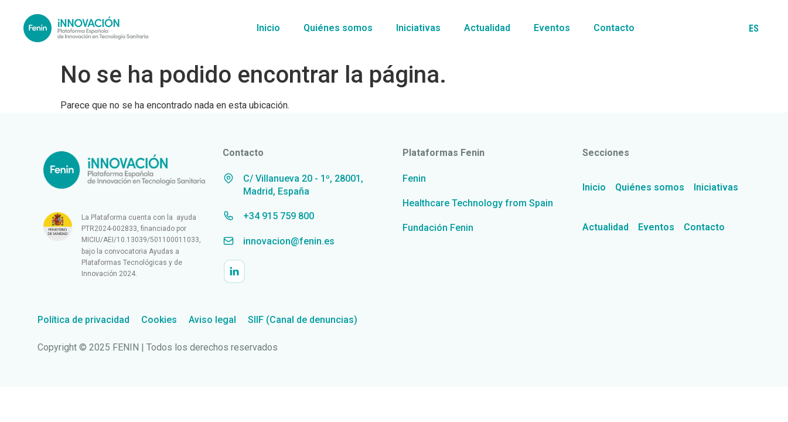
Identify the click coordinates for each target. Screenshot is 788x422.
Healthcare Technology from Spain (477, 203)
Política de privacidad (83, 319)
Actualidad (487, 27)
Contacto (614, 27)
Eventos (552, 27)
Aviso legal (212, 319)
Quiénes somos (338, 27)
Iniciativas (418, 27)
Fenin (414, 178)
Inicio (268, 27)
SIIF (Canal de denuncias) (302, 319)
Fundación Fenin (437, 227)
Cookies (159, 319)
